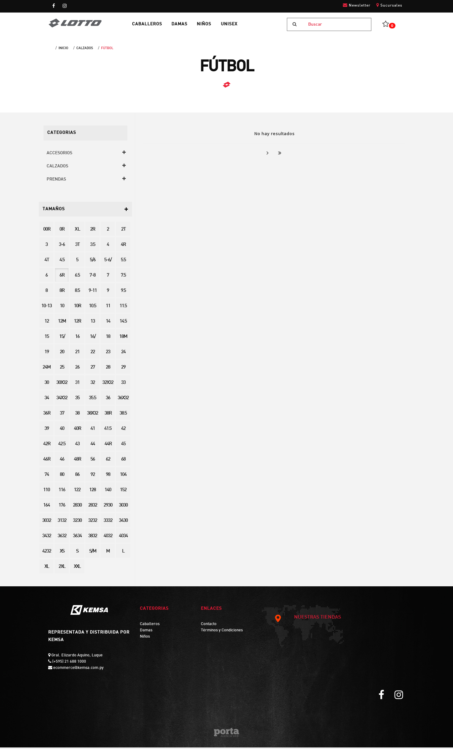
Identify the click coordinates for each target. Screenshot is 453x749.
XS (62, 553)
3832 (92, 537)
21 (77, 353)
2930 (108, 507)
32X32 (107, 384)
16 (77, 338)
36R (46, 415)
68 (123, 461)
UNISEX (234, 25)
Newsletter (356, 5)
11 (108, 307)
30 (46, 384)
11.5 (123, 307)
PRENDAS (56, 181)
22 (92, 353)
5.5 (123, 261)
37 (62, 415)
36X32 (123, 399)
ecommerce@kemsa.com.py (78, 669)
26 (77, 369)
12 (46, 323)
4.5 (61, 261)
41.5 (107, 430)
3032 (46, 522)
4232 (46, 553)
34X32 (61, 399)
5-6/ (107, 261)
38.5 (123, 415)
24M (46, 369)
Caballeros (150, 626)
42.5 (61, 445)
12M (62, 323)
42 (123, 430)
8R (61, 292)
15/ (62, 338)
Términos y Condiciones (222, 632)
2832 (92, 507)
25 (62, 369)
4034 (123, 537)
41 (92, 430)
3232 (92, 522)
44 (92, 445)
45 (123, 445)
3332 (108, 522)
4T (46, 261)
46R (46, 461)
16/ (92, 338)
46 (62, 461)
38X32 (92, 415)
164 (46, 507)
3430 (123, 522)
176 (62, 507)
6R (61, 277)
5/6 (92, 261)
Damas (146, 632)
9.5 (123, 292)
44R (107, 445)
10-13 (46, 307)
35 (77, 399)
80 (62, 476)
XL (46, 568)
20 (62, 353)
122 (77, 491)
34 (46, 399)
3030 (123, 507)
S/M (92, 553)
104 (123, 476)
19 (46, 353)
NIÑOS (208, 25)
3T (77, 246)
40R (77, 430)
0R (61, 231)
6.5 (77, 277)
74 (46, 476)
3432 (46, 537)
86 (77, 476)
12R (77, 323)
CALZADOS (84, 49)
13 (92, 323)
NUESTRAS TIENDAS (307, 619)
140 (107, 491)
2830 (77, 507)
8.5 (77, 292)
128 (92, 491)
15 (46, 338)
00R (46, 231)
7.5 (123, 277)
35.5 (92, 399)
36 (108, 399)
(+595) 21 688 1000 (68, 663)
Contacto (208, 626)
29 (123, 369)
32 (92, 384)
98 (108, 476)
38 (77, 415)
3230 (77, 522)
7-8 (92, 277)
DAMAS (183, 25)
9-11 (93, 292)
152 (123, 491)
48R (77, 461)
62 (108, 461)
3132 (62, 522)
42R (46, 445)
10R (77, 307)
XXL (77, 568)
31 (77, 384)
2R (92, 231)
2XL (62, 568)
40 (62, 430)
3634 (77, 537)
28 (108, 369)
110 (46, 491)
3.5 (92, 246)
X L (77, 231)
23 (108, 353)
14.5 (123, 323)
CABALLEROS (149, 25)
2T (123, 231)
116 (62, 491)
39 (46, 430)
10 (62, 307)
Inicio (63, 49)
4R (123, 246)
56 (92, 461)
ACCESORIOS (59, 154)
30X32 (61, 384)
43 (77, 445)
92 (92, 476)
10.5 (92, 307)
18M (123, 338)
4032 (108, 537)
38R (107, 415)
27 (92, 369)
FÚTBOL (107, 49)
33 (123, 384)
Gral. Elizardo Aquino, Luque (76, 657)
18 (108, 338)
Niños (145, 638)
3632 (62, 537)
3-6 (62, 246)
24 (123, 353)
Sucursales (389, 5)
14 (108, 323)
